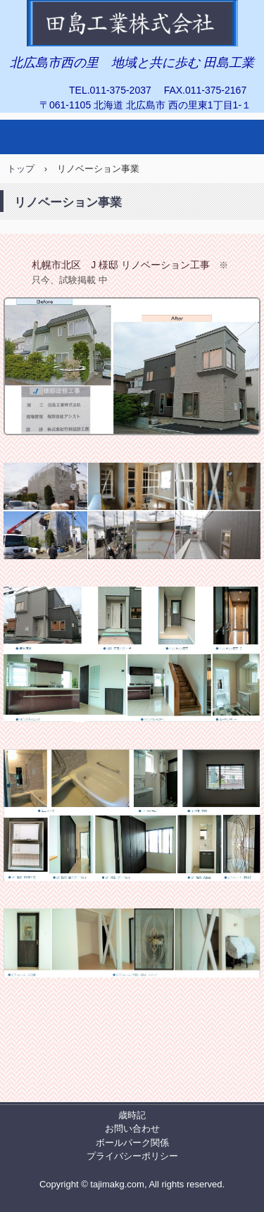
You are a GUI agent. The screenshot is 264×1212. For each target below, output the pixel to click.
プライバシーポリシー (132, 1156)
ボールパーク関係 (132, 1142)
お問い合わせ (132, 1128)
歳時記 (132, 1115)
